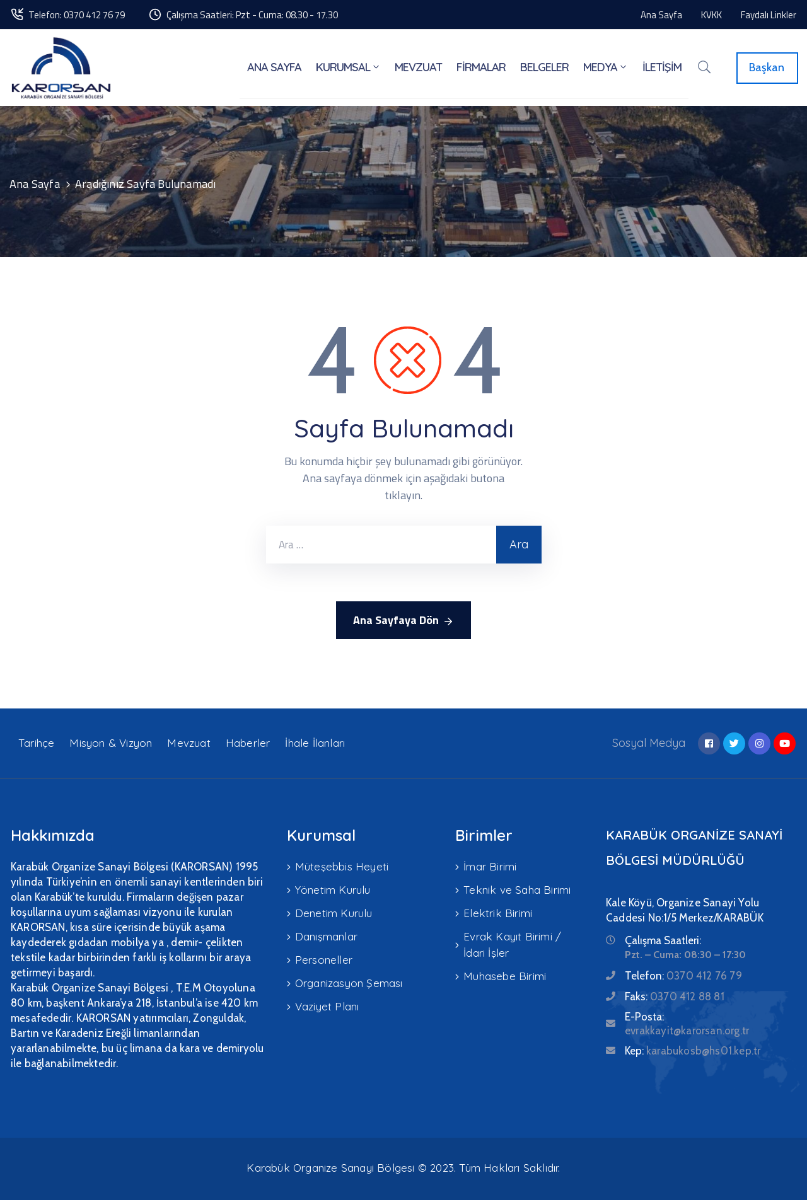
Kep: (692, 1052)
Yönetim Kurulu (333, 890)
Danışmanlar (326, 935)
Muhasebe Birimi (504, 974)
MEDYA (606, 68)
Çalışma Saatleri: (663, 942)
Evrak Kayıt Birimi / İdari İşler (512, 944)
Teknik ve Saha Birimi (517, 890)
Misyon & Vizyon (110, 744)
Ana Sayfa (34, 185)
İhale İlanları (315, 744)
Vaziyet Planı (327, 1003)
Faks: (674, 998)
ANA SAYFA (277, 68)
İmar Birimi (489, 867)
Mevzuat (188, 744)
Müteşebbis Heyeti (341, 867)
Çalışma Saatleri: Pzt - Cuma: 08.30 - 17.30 (252, 15)
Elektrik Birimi (497, 913)
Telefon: (683, 977)
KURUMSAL (350, 68)
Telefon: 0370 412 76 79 (76, 15)
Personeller (323, 958)
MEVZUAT (420, 68)
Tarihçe (36, 744)
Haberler (248, 744)
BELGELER (545, 68)
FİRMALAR (483, 68)
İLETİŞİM (662, 68)
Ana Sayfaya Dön (403, 622)
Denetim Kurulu (334, 913)
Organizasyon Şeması (349, 981)
